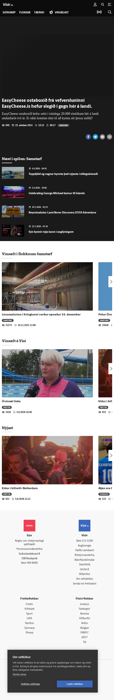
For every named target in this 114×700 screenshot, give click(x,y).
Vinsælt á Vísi (14, 341)
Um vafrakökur (84, 579)
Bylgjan (84, 628)
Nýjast (7, 428)
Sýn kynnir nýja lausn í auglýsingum (51, 232)
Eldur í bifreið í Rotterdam (20, 488)
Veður (84, 623)
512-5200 (87, 541)
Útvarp (29, 632)
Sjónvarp (29, 628)
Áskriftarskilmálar (84, 560)
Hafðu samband (84, 550)
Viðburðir (84, 618)
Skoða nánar (19, 674)
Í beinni (39, 12)
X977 (84, 637)
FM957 (85, 632)
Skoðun (29, 623)
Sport (29, 613)
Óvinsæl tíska (11, 401)
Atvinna (84, 613)
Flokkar (24, 12)
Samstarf (63, 125)
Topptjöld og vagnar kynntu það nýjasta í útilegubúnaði (63, 174)
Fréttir (6, 407)
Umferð (84, 569)
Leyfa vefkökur (75, 684)
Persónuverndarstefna (29, 549)
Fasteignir (84, 609)
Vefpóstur (84, 574)
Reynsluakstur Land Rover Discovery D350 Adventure (62, 212)
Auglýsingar (84, 545)
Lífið (29, 618)
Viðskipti (29, 609)
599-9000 (32, 563)
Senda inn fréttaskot (84, 583)
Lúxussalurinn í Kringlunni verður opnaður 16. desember (41, 314)
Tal (84, 642)
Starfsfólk (84, 564)
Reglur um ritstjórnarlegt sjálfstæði (29, 543)
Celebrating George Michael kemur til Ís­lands (57, 193)
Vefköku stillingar (30, 684)
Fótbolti (104, 494)
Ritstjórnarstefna (84, 555)
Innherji (84, 604)
